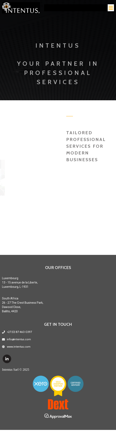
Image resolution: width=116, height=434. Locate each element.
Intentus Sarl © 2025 (15, 369)
